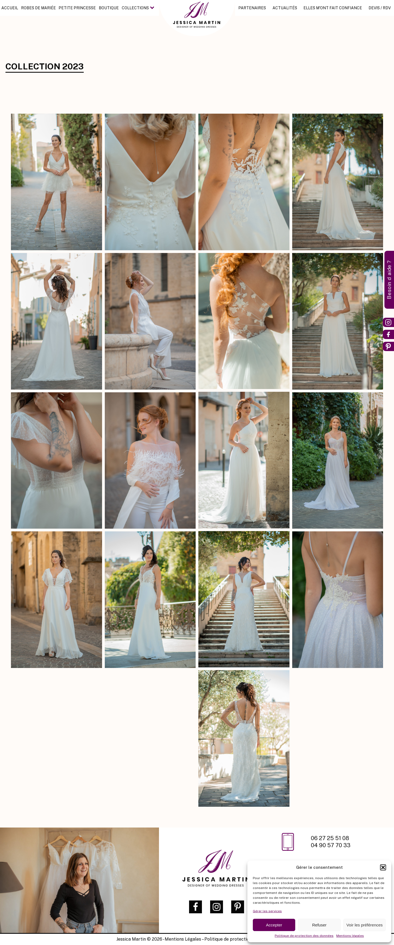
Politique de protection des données (304, 936)
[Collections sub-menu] (153, 8)
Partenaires (252, 8)
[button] (383, 867)
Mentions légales (350, 936)
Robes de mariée (38, 8)
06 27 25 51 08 (330, 838)
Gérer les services (267, 911)
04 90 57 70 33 (330, 845)
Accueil (9, 8)
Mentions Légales (183, 939)
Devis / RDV (380, 8)
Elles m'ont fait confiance (333, 8)
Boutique (108, 8)
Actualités (285, 8)
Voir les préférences (364, 925)
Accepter (274, 925)
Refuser (319, 925)
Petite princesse (77, 8)
